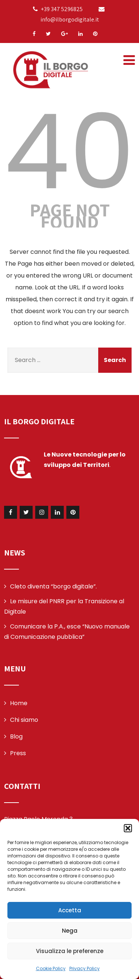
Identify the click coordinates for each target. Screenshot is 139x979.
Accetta (69, 910)
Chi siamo (24, 720)
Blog (16, 736)
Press (18, 753)
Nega (69, 931)
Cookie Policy (51, 968)
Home (18, 703)
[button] (128, 828)
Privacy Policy (84, 968)
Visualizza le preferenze (69, 951)
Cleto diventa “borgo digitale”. (53, 586)
